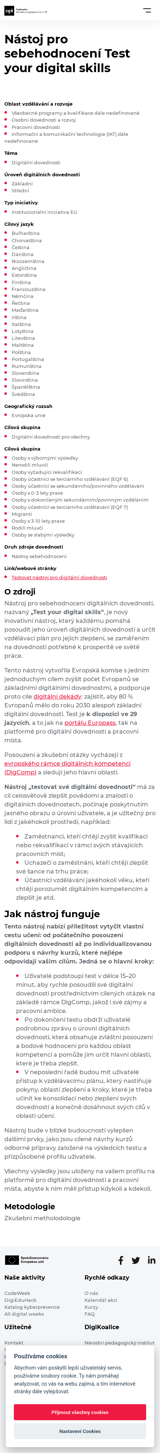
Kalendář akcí (101, 1300)
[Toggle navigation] (147, 10)
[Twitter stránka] (139, 1261)
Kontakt (13, 1343)
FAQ (90, 1314)
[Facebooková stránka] (123, 1261)
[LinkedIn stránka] (152, 1261)
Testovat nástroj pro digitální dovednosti (59, 577)
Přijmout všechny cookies (80, 1412)
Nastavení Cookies (80, 1431)
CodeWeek (17, 1293)
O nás (91, 1293)
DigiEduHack (20, 1300)
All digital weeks (24, 1314)
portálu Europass (90, 722)
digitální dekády (57, 696)
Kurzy (91, 1307)
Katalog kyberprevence (32, 1307)
